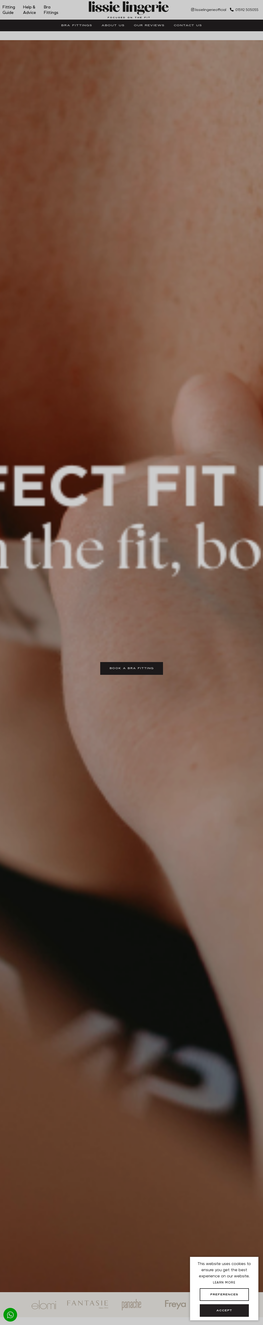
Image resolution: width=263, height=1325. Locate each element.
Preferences (224, 1294)
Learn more (224, 1282)
